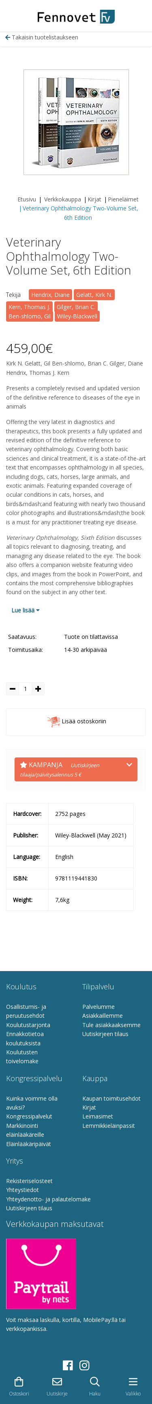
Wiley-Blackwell (77, 316)
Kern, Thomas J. (29, 307)
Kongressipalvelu (34, 1078)
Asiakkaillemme (102, 1015)
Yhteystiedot (22, 1190)
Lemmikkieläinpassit (108, 1125)
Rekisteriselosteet (29, 1181)
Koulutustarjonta (28, 1025)
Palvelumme (98, 1006)
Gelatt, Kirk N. (94, 295)
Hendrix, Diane (50, 295)
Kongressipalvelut (29, 1116)
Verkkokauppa (62, 199)
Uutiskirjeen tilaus (105, 1034)
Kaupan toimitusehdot (111, 1098)
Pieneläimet (123, 199)
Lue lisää (25, 610)
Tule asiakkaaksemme (111, 1025)
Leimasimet (97, 1116)
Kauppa (94, 1078)
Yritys (14, 1161)
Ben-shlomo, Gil (30, 316)
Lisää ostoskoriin (76, 721)
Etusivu (26, 199)
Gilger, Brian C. (76, 307)
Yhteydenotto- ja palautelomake (48, 1199)
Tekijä (13, 295)
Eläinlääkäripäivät (28, 1144)
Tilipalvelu (98, 986)
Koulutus (21, 986)
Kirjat (94, 199)
